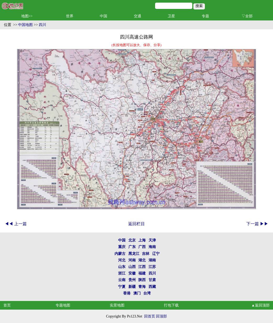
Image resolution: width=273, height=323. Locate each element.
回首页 (149, 316)
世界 (69, 16)
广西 (142, 247)
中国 (103, 16)
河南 (132, 260)
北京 (132, 240)
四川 (42, 25)
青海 (142, 287)
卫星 (171, 16)
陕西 (142, 280)
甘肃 (152, 280)
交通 (137, 16)
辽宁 (156, 254)
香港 (126, 293)
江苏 (152, 267)
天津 (152, 240)
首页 (7, 305)
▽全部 (247, 16)
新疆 (132, 287)
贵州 (132, 280)
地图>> (27, 16)
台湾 (147, 293)
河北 (121, 260)
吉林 (145, 254)
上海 (142, 240)
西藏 (152, 287)
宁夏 (121, 287)
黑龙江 (133, 254)
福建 (142, 273)
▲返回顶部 (260, 305)
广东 (132, 247)
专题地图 (63, 305)
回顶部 (161, 316)
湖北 (142, 260)
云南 (121, 280)
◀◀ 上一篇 (16, 224)
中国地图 (25, 25)
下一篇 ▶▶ (257, 224)
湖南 (152, 260)
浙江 (121, 273)
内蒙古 (119, 254)
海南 (152, 247)
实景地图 (117, 305)
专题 (205, 16)
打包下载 (171, 305)
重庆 (121, 247)
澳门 (137, 293)
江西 (142, 267)
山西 (132, 267)
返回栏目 (136, 224)
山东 (121, 267)
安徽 (132, 273)
